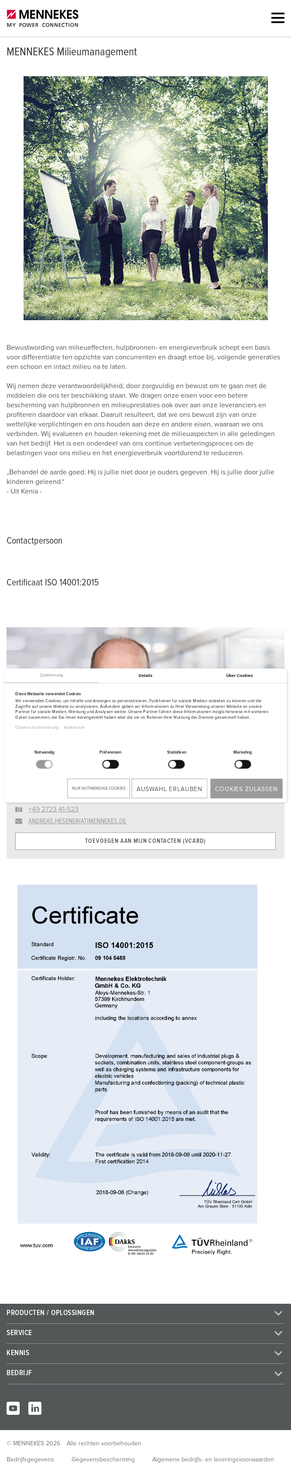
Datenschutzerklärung (36, 728)
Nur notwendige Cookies (98, 788)
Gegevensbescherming (103, 1460)
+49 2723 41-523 (53, 809)
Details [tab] (145, 675)
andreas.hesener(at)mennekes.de (77, 821)
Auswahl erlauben (169, 789)
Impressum (75, 728)
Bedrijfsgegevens (30, 1460)
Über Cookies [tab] (239, 675)
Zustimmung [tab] (51, 675)
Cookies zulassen (246, 789)
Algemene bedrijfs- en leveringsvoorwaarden (213, 1460)
